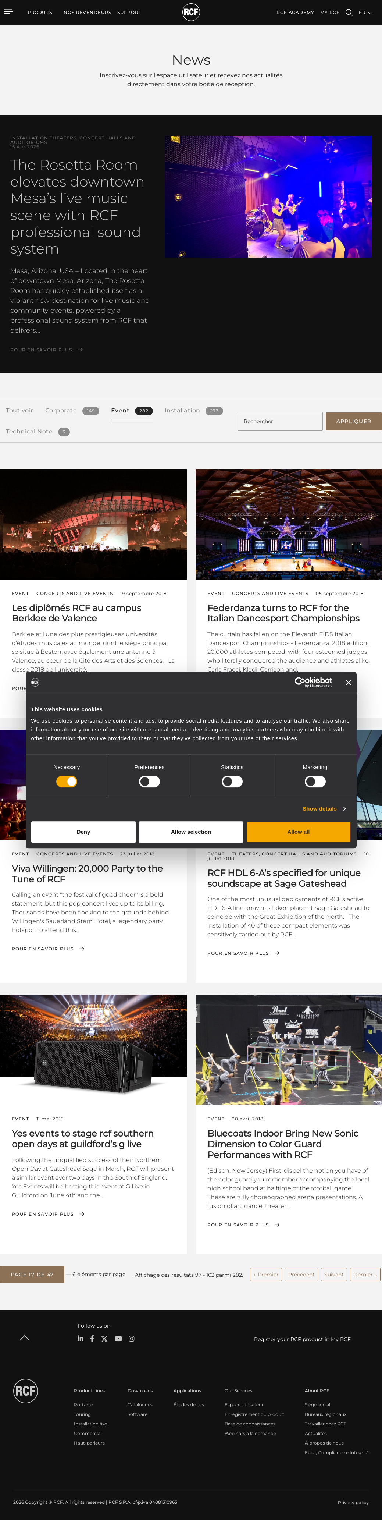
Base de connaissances (250, 1422)
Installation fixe (90, 1422)
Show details (320, 808)
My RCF (330, 12)
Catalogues (140, 1403)
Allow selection (191, 832)
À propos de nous (324, 1442)
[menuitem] (87, 12)
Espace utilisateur (244, 1403)
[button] (32, 1274)
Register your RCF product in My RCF (302, 1338)
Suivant (334, 1273)
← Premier (266, 1273)
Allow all (299, 832)
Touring (82, 1413)
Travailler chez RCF (326, 1422)
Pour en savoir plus (41, 349)
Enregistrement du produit (254, 1413)
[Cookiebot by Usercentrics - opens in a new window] (300, 682)
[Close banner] (348, 682)
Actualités (316, 1432)
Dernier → (365, 1273)
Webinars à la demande (250, 1432)
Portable (83, 1403)
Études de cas (189, 1403)
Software (137, 1413)
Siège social (317, 1403)
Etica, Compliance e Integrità (337, 1451)
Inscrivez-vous (121, 75)
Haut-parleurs (89, 1442)
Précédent (301, 1273)
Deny (83, 832)
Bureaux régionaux (325, 1413)
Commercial (87, 1432)
